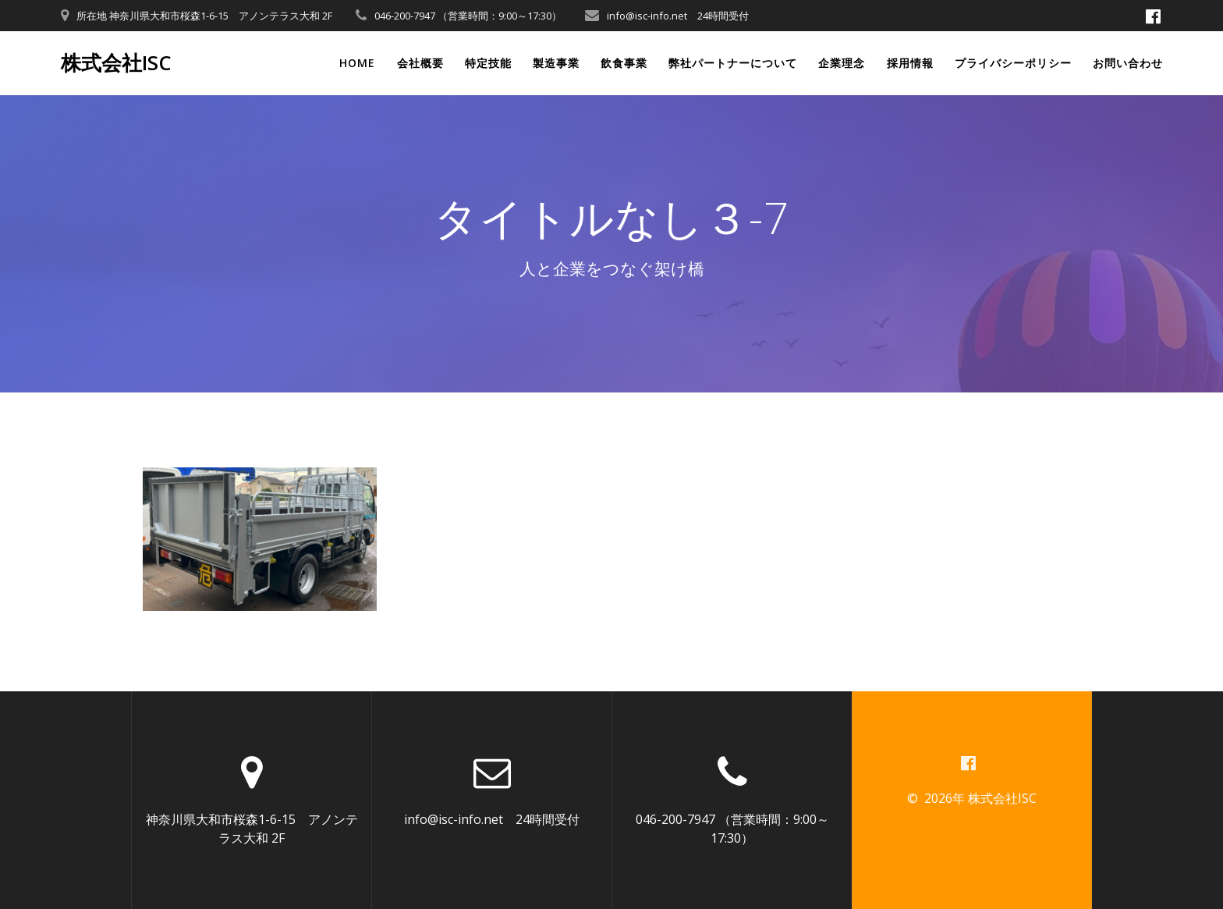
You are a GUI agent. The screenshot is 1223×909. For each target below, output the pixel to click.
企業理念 (841, 62)
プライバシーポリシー (1013, 62)
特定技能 (488, 62)
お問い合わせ (1128, 62)
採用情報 (910, 62)
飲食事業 (624, 62)
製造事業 (556, 62)
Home (357, 62)
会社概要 (420, 62)
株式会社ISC (116, 63)
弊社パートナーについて (732, 62)
